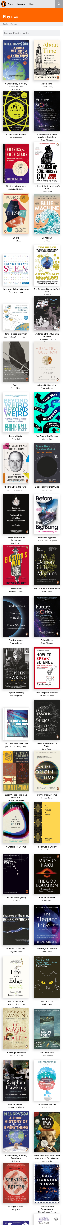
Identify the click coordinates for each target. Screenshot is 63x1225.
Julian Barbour (47, 1055)
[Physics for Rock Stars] (16, 163)
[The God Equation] (47, 874)
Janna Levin (47, 489)
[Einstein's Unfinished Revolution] (16, 514)
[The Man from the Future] (16, 463)
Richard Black (46, 849)
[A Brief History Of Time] (16, 822)
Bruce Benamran (47, 695)
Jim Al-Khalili (12, 1004)
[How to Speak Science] (47, 668)
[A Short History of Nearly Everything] (16, 1131)
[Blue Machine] (47, 214)
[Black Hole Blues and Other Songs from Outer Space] (47, 1132)
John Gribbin (47, 191)
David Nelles (9, 336)
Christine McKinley (16, 189)
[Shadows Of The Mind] (16, 925)
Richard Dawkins (16, 1055)
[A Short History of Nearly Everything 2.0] (16, 60)
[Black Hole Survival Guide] (47, 463)
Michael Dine (47, 439)
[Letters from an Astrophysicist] (47, 1183)
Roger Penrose (16, 951)
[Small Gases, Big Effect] (16, 317)
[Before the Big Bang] (47, 514)
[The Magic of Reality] (16, 1028)
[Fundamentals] (16, 616)
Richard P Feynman (16, 800)
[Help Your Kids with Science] (16, 270)
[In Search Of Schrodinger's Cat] (47, 162)
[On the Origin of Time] (47, 771)
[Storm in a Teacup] (47, 1080)
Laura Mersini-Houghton (47, 540)
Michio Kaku (47, 900)
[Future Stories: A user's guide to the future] (47, 111)
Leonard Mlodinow (16, 1107)
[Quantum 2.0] (47, 977)
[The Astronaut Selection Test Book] (47, 265)
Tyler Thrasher (10, 746)
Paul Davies (47, 591)
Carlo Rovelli (47, 748)
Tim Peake (47, 294)
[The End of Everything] (16, 874)
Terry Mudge (22, 746)
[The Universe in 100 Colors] (16, 724)
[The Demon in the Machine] (47, 565)
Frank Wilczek (47, 388)
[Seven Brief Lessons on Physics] (47, 720)
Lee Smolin (15, 543)
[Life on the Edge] (16, 977)
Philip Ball (16, 439)
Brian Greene (47, 951)
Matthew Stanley (16, 591)
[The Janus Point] (47, 1029)
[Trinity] (16, 361)
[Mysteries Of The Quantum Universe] (47, 313)
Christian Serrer (21, 336)
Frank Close (16, 240)
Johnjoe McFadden (18, 1005)
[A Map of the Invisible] (16, 111)
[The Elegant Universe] (47, 925)
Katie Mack (15, 900)
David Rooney (47, 86)
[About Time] (47, 60)
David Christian (47, 140)
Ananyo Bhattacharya (16, 489)
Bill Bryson (16, 89)
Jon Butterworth (16, 137)
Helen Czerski (47, 240)
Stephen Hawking (16, 849)
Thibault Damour (43, 339)
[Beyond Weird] (16, 412)
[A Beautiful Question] (47, 361)
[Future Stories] (47, 616)
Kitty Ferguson (16, 695)
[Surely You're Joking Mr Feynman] (16, 771)
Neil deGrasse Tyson (47, 1212)
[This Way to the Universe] (47, 412)
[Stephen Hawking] (16, 668)
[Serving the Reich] (16, 1183)
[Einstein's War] (16, 565)
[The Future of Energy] (47, 822)
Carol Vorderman (16, 292)
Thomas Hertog (46, 797)
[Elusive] (16, 213)
